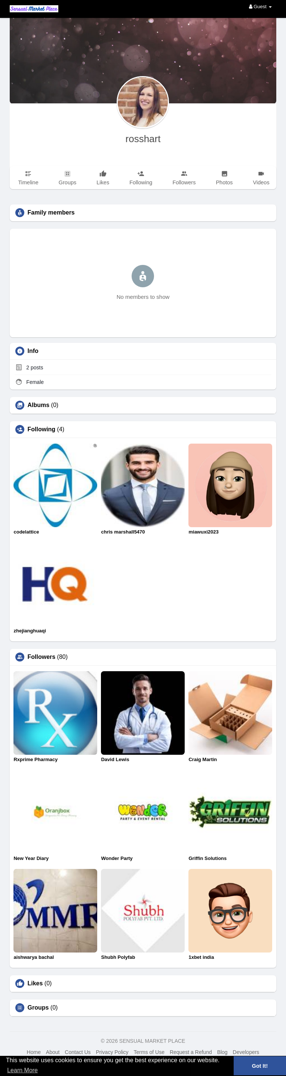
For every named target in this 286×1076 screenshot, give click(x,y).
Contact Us (77, 1052)
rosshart (143, 138)
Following (41, 429)
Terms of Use (149, 1052)
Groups (38, 1008)
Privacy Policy (112, 1052)
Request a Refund (191, 1052)
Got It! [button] (260, 1066)
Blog (222, 1052)
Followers (41, 657)
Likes (35, 983)
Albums (38, 405)
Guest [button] (260, 6)
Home (34, 1052)
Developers (246, 1052)
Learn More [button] (22, 1070)
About (53, 1052)
